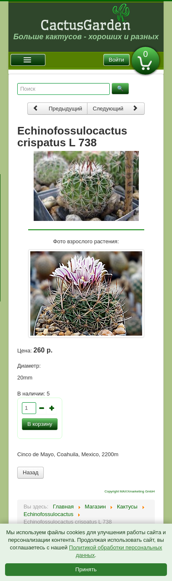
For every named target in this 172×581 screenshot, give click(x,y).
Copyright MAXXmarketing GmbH (129, 491)
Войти (116, 59)
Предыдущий (57, 108)
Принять (86, 569)
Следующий (115, 108)
